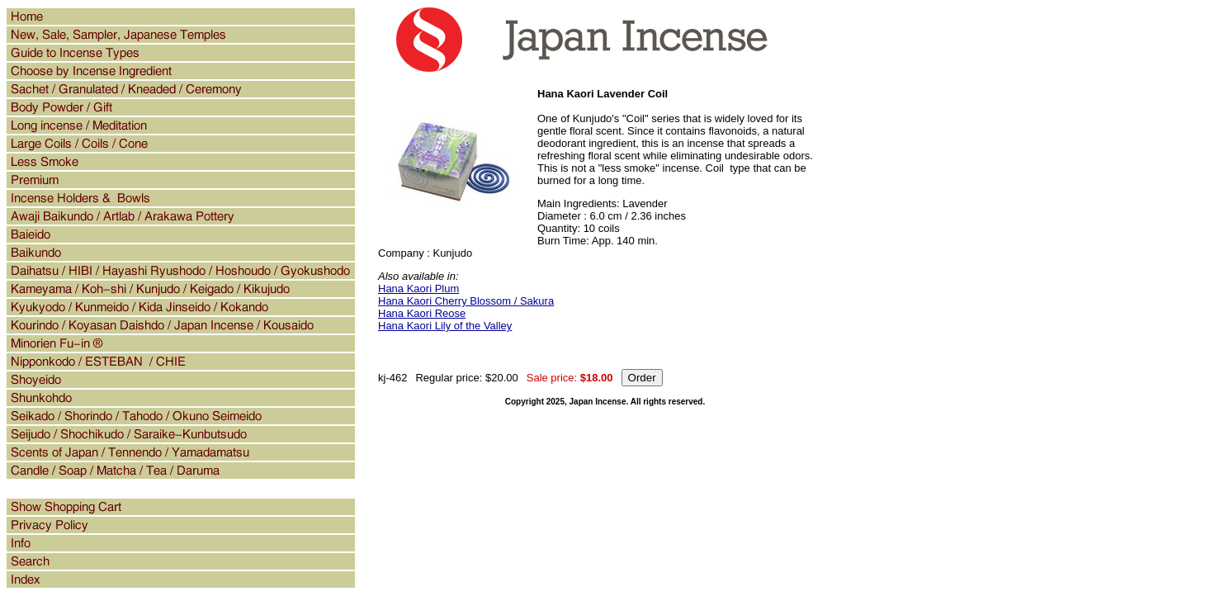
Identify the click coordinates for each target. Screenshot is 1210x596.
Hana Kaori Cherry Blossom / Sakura (466, 301)
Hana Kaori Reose (422, 313)
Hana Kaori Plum (418, 288)
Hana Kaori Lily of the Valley (445, 325)
